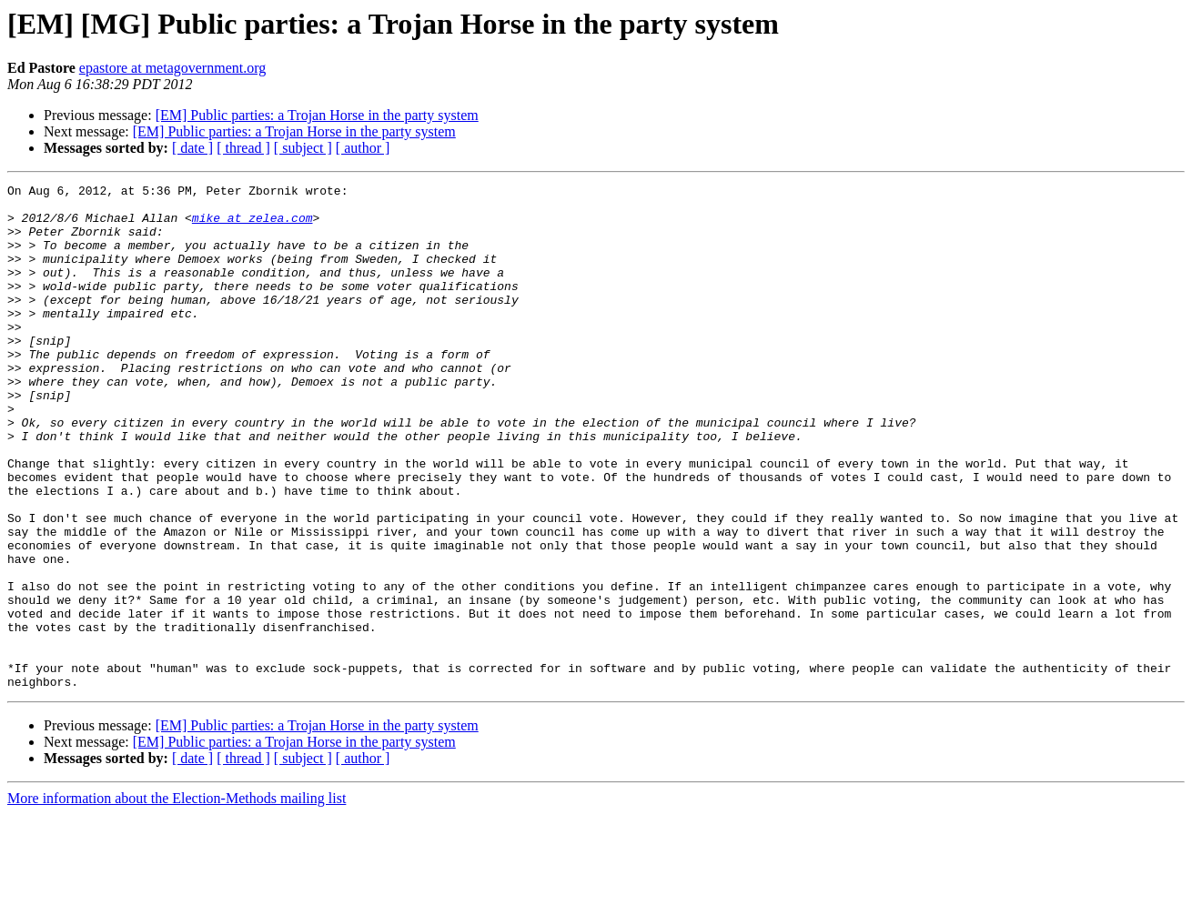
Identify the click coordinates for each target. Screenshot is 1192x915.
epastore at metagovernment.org (172, 67)
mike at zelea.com (252, 225)
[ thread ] (243, 148)
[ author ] (363, 148)
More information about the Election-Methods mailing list (176, 899)
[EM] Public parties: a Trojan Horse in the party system (317, 115)
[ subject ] (303, 148)
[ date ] (192, 148)
